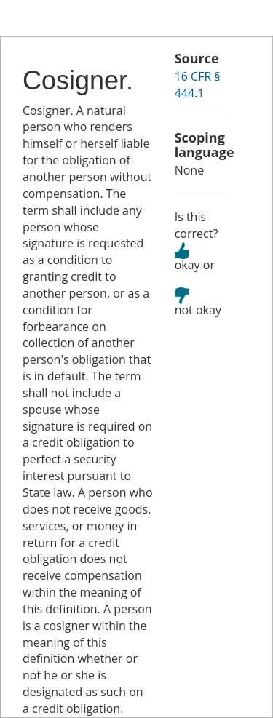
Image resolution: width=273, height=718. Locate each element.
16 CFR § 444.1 (198, 84)
